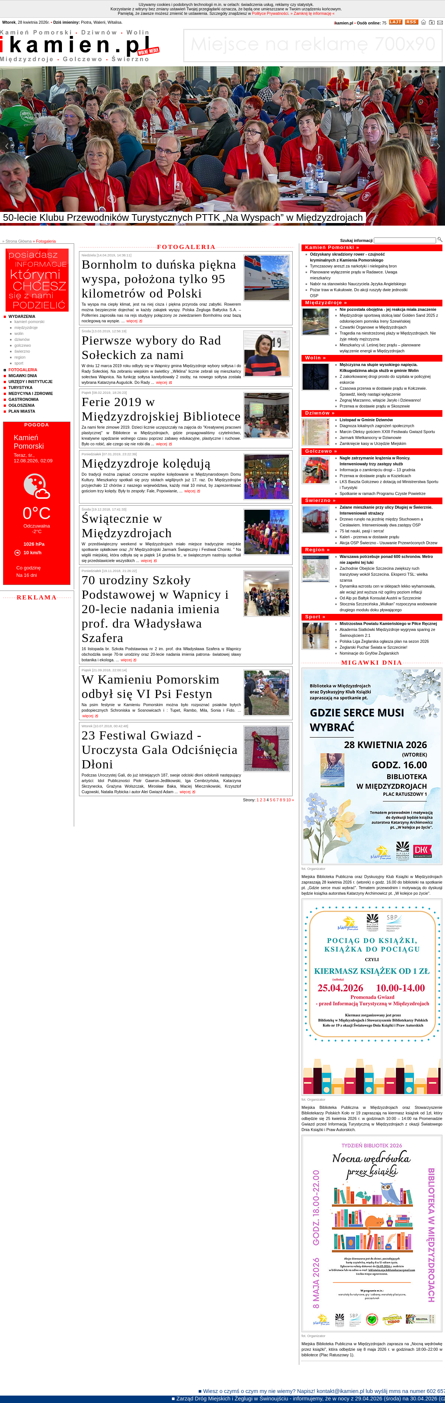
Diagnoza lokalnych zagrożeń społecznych (377, 425)
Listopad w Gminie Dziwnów (366, 420)
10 (288, 800)
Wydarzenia (22, 316)
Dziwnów (22, 339)
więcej (132, 321)
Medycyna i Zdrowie (31, 393)
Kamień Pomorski (29, 321)
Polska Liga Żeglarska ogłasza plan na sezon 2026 (384, 641)
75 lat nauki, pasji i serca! (362, 531)
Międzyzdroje (26, 327)
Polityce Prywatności (270, 13)
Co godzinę (28, 568)
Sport (18, 363)
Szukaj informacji (356, 240)
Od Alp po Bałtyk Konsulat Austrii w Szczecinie (380, 598)
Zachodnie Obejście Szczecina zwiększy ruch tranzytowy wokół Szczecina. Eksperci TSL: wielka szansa (384, 574)
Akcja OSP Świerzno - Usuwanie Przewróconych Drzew (388, 543)
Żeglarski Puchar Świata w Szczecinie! (373, 647)
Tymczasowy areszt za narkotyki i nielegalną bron (353, 266)
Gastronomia (24, 399)
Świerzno (22, 351)
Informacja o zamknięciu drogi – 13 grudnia (377, 470)
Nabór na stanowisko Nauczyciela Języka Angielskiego (358, 284)
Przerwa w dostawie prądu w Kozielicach (375, 475)
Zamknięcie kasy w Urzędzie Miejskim (373, 443)
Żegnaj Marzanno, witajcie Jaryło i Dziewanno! (380, 400)
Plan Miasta (22, 411)
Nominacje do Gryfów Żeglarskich (369, 653)
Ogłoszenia (21, 405)
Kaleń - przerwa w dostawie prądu (369, 537)
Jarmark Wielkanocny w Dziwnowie (370, 437)
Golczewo (22, 345)
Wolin (18, 333)
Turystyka (21, 387)
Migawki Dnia (23, 375)
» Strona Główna (17, 241)
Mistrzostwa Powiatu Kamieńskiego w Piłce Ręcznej (388, 623)
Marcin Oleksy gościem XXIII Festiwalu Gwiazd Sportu (387, 431)
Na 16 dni (26, 575)
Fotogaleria (23, 370)
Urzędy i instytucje (31, 381)
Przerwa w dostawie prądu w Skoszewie (375, 406)
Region (20, 357)
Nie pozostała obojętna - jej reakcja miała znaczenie (388, 309)
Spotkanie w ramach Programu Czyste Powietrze (383, 493)
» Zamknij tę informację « (312, 13)
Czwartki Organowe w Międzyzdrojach (374, 327)
